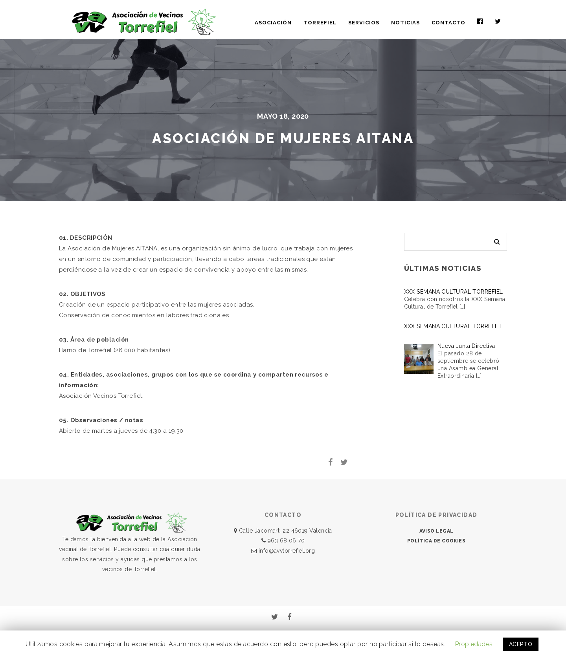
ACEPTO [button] (521, 644)
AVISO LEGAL (436, 531)
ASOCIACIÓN (273, 23)
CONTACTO (448, 23)
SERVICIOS (363, 23)
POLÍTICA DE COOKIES (436, 541)
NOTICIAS (405, 23)
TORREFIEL (319, 23)
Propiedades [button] (474, 644)
